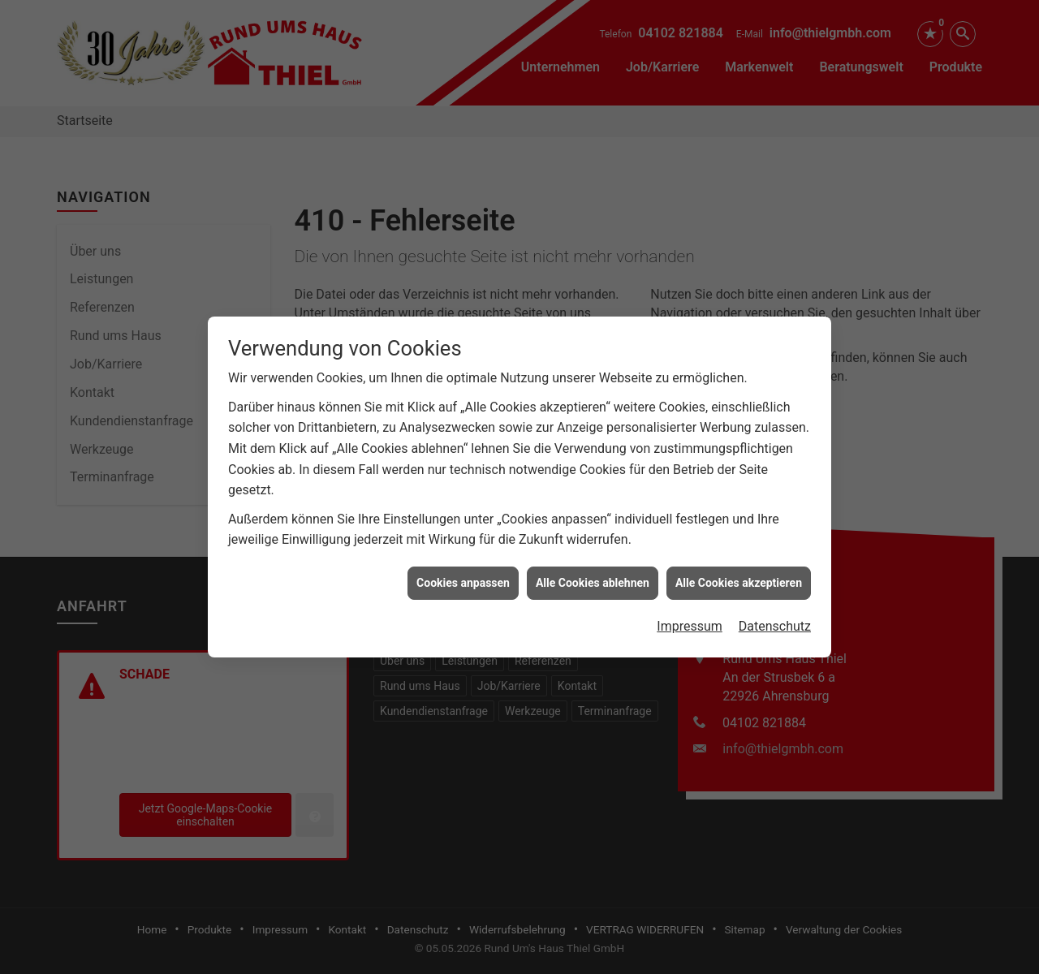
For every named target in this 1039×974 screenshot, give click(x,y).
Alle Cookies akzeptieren (738, 577)
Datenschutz (775, 621)
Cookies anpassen (463, 577)
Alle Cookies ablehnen (592, 577)
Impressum (689, 621)
